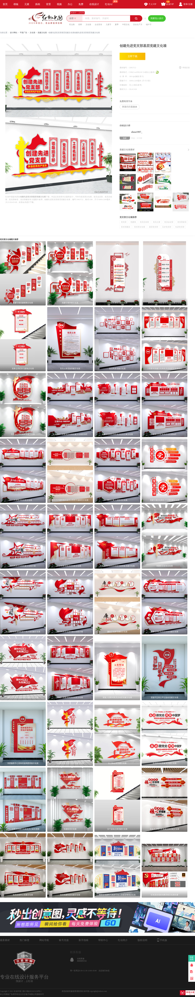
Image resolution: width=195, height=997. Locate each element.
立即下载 (132, 56)
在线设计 (94, 4)
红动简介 (123, 940)
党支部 (123, 222)
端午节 (148, 24)
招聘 (80, 24)
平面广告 (23, 33)
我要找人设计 (157, 18)
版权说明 (142, 940)
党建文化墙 (42, 33)
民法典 (72, 24)
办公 (70, 4)
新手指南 (83, 940)
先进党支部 (179, 227)
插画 (37, 4)
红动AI (110, 2)
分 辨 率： (124, 76)
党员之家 (156, 222)
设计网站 (13, 33)
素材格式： (124, 72)
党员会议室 (168, 222)
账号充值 (64, 940)
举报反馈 (186, 68)
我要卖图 (192, 958)
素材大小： (124, 89)
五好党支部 (166, 227)
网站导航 (44, 940)
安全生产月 (137, 24)
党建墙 (133, 222)
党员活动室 (144, 222)
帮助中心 (103, 940)
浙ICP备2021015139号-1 (31, 991)
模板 (16, 4)
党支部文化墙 (139, 227)
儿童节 (108, 24)
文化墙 (88, 24)
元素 (26, 4)
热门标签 (24, 940)
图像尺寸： (124, 81)
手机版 (162, 940)
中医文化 (125, 24)
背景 (48, 4)
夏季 (117, 24)
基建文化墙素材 (127, 149)
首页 (5, 4)
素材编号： (124, 68)
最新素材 (5, 940)
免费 (80, 4)
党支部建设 (125, 227)
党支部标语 (181, 222)
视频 (59, 4)
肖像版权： (124, 85)
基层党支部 (153, 227)
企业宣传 (98, 24)
